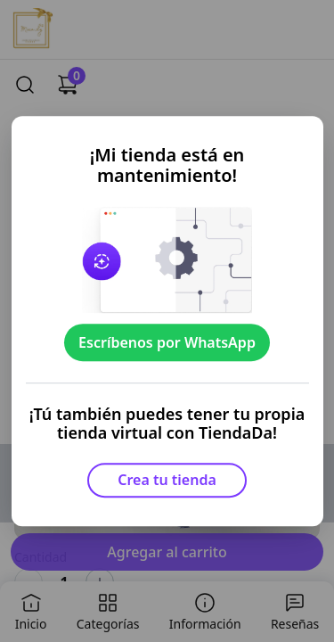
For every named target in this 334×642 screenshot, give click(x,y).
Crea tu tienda (167, 480)
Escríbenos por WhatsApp (167, 342)
